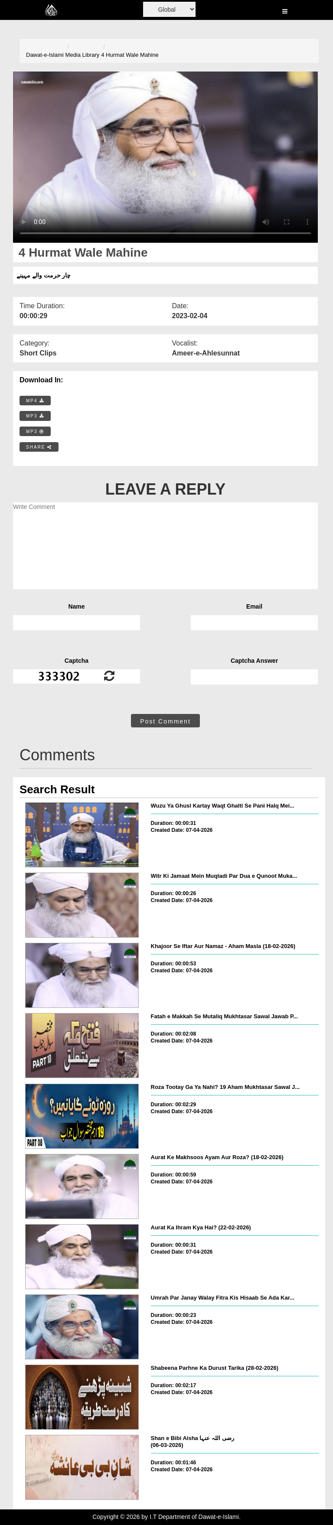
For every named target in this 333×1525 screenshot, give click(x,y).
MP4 (35, 400)
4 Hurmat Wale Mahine (129, 55)
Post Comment (165, 721)
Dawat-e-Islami (45, 55)
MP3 (35, 416)
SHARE (39, 447)
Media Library (82, 55)
